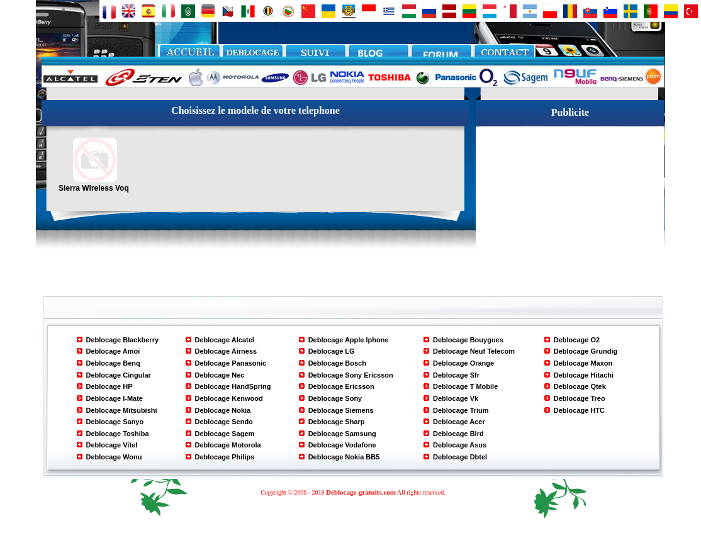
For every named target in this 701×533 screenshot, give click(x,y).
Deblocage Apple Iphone (348, 340)
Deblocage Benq (113, 363)
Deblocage (252, 54)
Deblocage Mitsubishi (121, 410)
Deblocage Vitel (112, 445)
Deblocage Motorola (228, 445)
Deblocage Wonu (114, 457)
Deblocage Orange (463, 363)
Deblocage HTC (579, 410)
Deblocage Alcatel (224, 340)
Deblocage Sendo (224, 421)
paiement (315, 54)
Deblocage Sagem (225, 433)
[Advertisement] (570, 205)
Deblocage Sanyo (115, 421)
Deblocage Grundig (585, 351)
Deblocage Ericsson (341, 386)
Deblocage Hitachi (584, 375)
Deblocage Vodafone (342, 445)
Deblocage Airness (226, 351)
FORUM (441, 54)
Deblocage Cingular (118, 375)
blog (378, 54)
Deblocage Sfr (456, 375)
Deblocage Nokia (223, 410)
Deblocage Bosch (337, 363)
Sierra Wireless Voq (94, 184)
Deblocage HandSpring (233, 386)
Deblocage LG (331, 351)
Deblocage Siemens (341, 410)
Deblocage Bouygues (468, 340)
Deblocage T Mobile (465, 386)
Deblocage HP (109, 386)
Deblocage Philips (225, 457)
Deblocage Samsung (342, 433)
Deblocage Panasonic (231, 363)
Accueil (189, 54)
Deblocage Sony (335, 398)
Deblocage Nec (220, 375)
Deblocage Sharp (336, 421)
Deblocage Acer (459, 421)
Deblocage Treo (579, 398)
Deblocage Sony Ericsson (350, 375)
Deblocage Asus (459, 445)
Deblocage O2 (577, 340)
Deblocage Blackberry (122, 340)
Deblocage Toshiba (117, 433)
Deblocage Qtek (580, 386)
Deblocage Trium (461, 410)
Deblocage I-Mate (114, 398)
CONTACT (504, 54)
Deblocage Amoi (113, 351)
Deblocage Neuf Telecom (474, 351)
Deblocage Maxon (583, 363)
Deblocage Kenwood (229, 398)
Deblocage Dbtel (460, 457)
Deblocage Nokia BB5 (344, 457)
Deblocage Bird (458, 433)
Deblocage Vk (455, 398)
